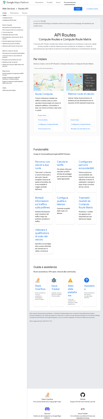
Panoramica (39, 2)
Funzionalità (40, 149)
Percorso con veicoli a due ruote (42, 165)
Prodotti (49, 2)
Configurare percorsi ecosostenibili (86, 165)
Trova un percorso (44, 129)
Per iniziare (40, 59)
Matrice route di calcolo (81, 93)
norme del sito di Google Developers (46, 317)
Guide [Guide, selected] (4, 13)
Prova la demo (43, 120)
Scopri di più (42, 115)
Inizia (78, 9)
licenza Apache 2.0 (82, 315)
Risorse (24, 13)
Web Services (8, 8)
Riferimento (14, 13)
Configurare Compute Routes (48, 124)
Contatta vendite (92, 9)
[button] (13, 32)
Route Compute (44, 94)
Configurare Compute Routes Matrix (83, 124)
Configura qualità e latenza (62, 201)
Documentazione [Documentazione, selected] (70, 2)
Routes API (23, 8)
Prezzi (58, 2)
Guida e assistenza (45, 267)
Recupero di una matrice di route (82, 129)
